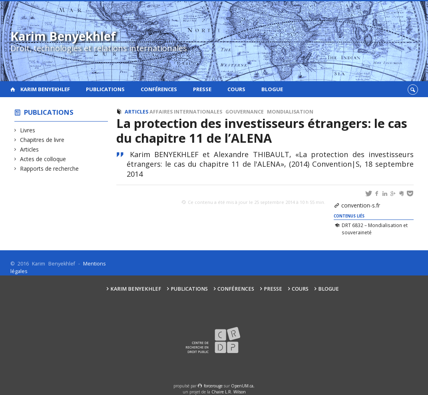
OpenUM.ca (242, 386)
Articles (29, 149)
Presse (202, 89)
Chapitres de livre (42, 140)
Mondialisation (290, 111)
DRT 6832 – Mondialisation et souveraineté (375, 228)
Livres (27, 130)
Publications (105, 89)
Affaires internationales (185, 111)
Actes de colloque (43, 159)
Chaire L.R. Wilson (228, 392)
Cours (236, 89)
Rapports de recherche (49, 168)
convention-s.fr (360, 205)
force (213, 386)
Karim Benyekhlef (45, 89)
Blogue (272, 89)
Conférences (159, 89)
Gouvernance (244, 111)
